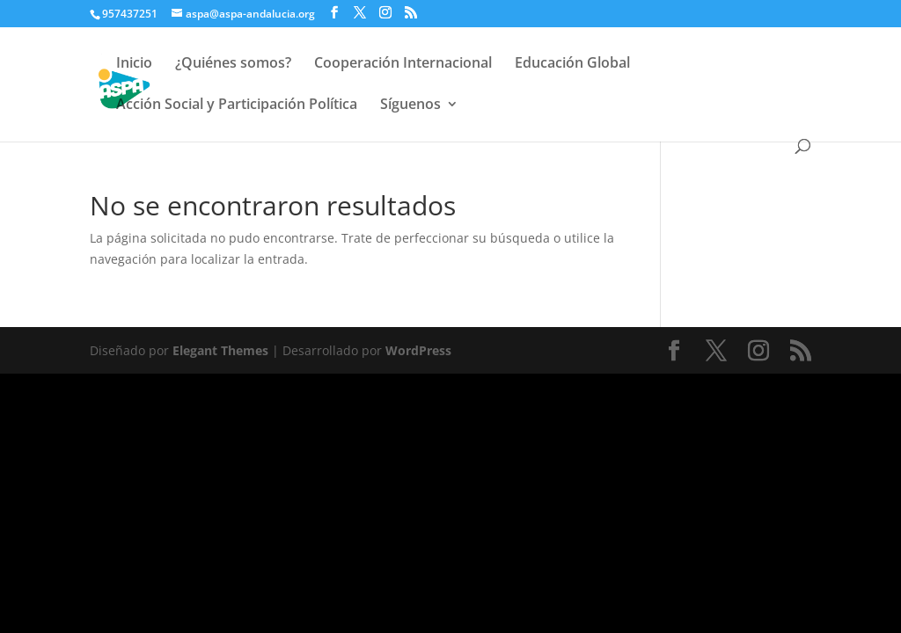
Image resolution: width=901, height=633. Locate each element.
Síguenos (410, 105)
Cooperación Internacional (403, 64)
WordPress (418, 350)
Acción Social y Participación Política (236, 105)
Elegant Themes (220, 350)
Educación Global (572, 64)
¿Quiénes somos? (233, 64)
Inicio (134, 64)
